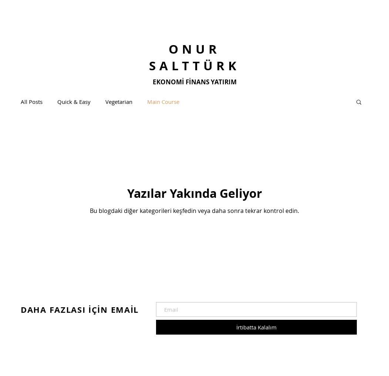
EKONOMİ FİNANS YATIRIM (195, 82)
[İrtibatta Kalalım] (256, 327)
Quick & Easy (74, 101)
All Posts (32, 101)
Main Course (163, 101)
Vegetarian (118, 101)
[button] (358, 102)
